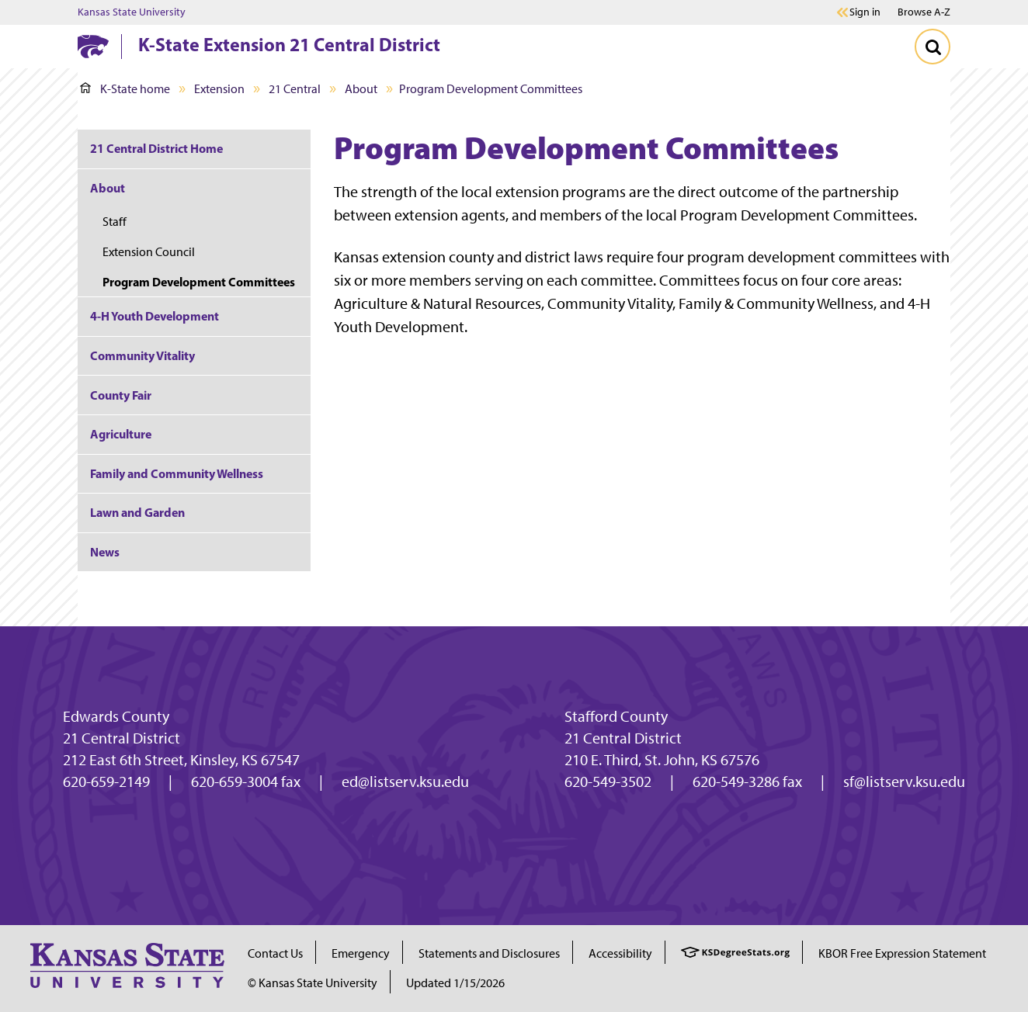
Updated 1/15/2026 (455, 983)
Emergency (361, 953)
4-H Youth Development (154, 316)
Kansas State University (132, 12)
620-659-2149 (106, 781)
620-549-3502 (607, 781)
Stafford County (616, 716)
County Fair (120, 395)
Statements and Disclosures (489, 953)
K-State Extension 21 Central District (289, 44)
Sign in (864, 12)
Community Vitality (142, 355)
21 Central (295, 88)
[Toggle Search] (932, 46)
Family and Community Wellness (176, 473)
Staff (114, 221)
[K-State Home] (93, 46)
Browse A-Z (924, 12)
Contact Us (275, 953)
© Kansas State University (312, 983)
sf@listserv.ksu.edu (904, 781)
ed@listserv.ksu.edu (405, 781)
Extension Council (148, 251)
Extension (219, 88)
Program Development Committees (198, 281)
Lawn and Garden (137, 512)
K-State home (125, 88)
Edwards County (116, 716)
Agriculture (120, 434)
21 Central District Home (156, 148)
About (361, 88)
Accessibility (620, 953)
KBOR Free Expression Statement (902, 953)
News (105, 552)
